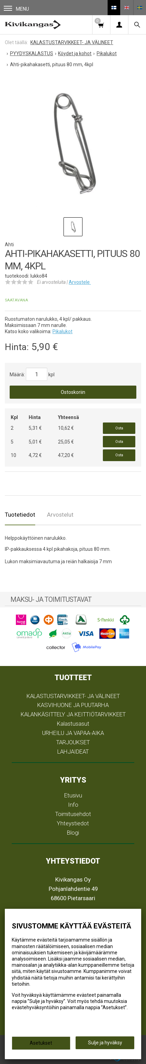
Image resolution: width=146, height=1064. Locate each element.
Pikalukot (62, 331)
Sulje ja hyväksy (105, 1042)
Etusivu (73, 795)
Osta (119, 428)
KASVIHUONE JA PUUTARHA (73, 705)
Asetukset (41, 1043)
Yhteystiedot (73, 823)
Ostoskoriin (73, 392)
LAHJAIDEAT (73, 751)
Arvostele (80, 282)
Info (73, 804)
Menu (16, 9)
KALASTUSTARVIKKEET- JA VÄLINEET (73, 696)
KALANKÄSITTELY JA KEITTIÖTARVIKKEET (73, 714)
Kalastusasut (73, 723)
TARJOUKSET (73, 742)
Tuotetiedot (20, 514)
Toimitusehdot (73, 814)
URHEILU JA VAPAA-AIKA (73, 732)
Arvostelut (60, 514)
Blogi (73, 832)
